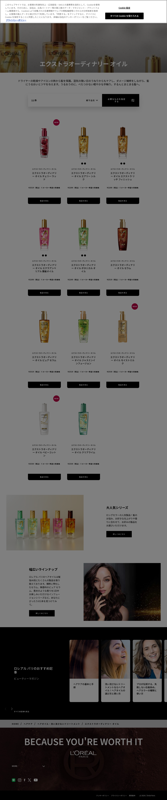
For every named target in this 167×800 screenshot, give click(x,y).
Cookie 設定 (124, 7)
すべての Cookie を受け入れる (124, 15)
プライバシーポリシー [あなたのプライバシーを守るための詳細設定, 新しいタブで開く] (16, 20)
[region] (83, 11)
